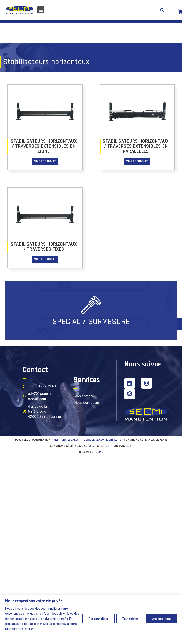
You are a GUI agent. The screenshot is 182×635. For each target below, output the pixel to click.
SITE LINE (97, 452)
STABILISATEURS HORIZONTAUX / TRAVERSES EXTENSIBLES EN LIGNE (44, 146)
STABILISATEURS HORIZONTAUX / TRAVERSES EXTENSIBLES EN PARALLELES (136, 146)
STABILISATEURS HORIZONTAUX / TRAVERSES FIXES (44, 246)
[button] (40, 9)
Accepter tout (161, 618)
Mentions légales (66, 439)
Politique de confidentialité (101, 439)
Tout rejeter (130, 618)
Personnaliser (98, 618)
